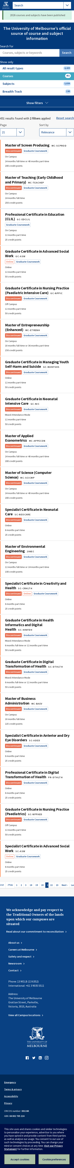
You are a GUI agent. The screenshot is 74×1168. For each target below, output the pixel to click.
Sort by (46, 125)
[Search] (29, 53)
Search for (6, 46)
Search (66, 53)
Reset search (65, 118)
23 (57, 885)
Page (3, 125)
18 (31, 885)
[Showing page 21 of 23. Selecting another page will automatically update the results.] (12, 132)
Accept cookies (20, 1159)
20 (42, 885)
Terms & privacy (13, 1089)
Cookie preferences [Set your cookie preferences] (54, 1159)
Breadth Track (37, 91)
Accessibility (11, 1096)
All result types (37, 68)
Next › (65, 885)
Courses (37, 76)
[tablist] (42, 5)
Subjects (37, 83)
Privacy (8, 1103)
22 (51, 885)
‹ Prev (10, 884)
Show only (10, 62)
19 (36, 885)
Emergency (10, 1082)
